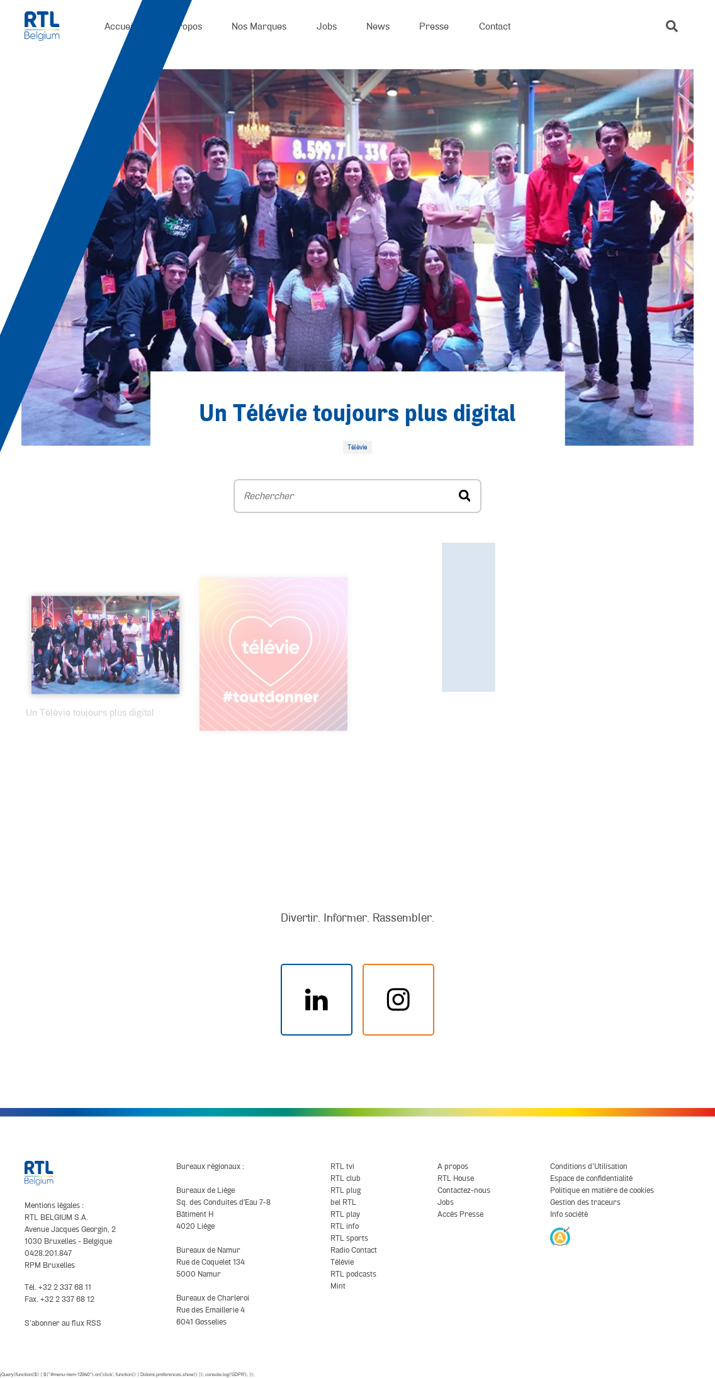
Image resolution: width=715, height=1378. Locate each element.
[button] (672, 26)
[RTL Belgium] (49, 26)
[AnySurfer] (560, 1236)
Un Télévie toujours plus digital (357, 415)
